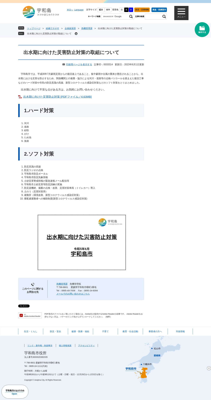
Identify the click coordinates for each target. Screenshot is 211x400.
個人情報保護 (65, 345)
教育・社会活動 (130, 331)
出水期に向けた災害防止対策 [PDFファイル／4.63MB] (57, 96)
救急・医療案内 (159, 10)
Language (78, 10)
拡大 (101, 10)
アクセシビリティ (86, 345)
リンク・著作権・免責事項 (39, 345)
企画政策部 (70, 28)
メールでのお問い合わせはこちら (73, 294)
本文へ (70, 10)
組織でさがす (52, 28)
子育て (105, 331)
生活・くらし (30, 331)
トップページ (33, 28)
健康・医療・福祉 (80, 331)
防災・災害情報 (142, 10)
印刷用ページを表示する (79, 64)
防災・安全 (55, 331)
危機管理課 (86, 28)
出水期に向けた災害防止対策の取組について (49, 33)
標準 (108, 10)
